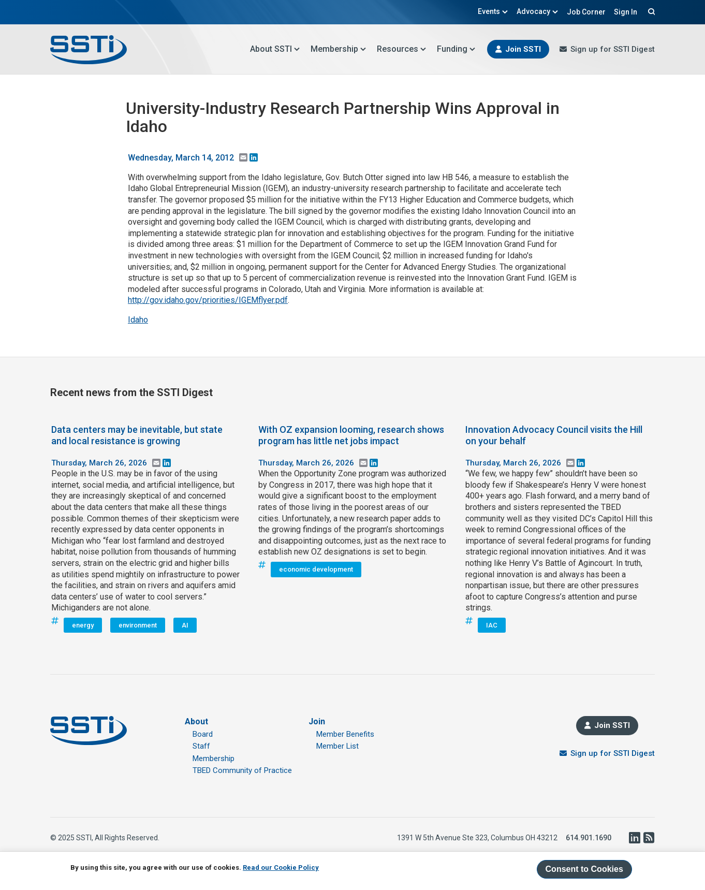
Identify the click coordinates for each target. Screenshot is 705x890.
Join (317, 721)
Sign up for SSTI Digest (612, 49)
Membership (338, 49)
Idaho (138, 320)
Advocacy (538, 11)
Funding (456, 49)
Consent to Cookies (584, 869)
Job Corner (586, 12)
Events (493, 11)
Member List (337, 746)
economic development (316, 569)
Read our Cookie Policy (281, 867)
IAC (491, 625)
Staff (201, 746)
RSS (648, 837)
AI (185, 625)
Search (650, 11)
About (196, 721)
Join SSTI (523, 49)
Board (203, 734)
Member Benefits (345, 734)
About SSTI (275, 49)
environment (138, 625)
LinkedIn (634, 837)
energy (83, 625)
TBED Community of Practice (242, 770)
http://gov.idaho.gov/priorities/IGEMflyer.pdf (208, 300)
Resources (402, 49)
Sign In (625, 12)
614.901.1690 (588, 838)
